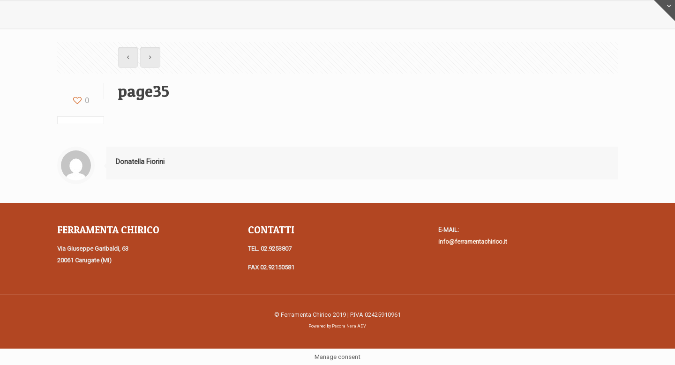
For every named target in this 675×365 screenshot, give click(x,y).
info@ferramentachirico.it (472, 241)
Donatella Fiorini (140, 161)
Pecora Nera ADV (349, 326)
